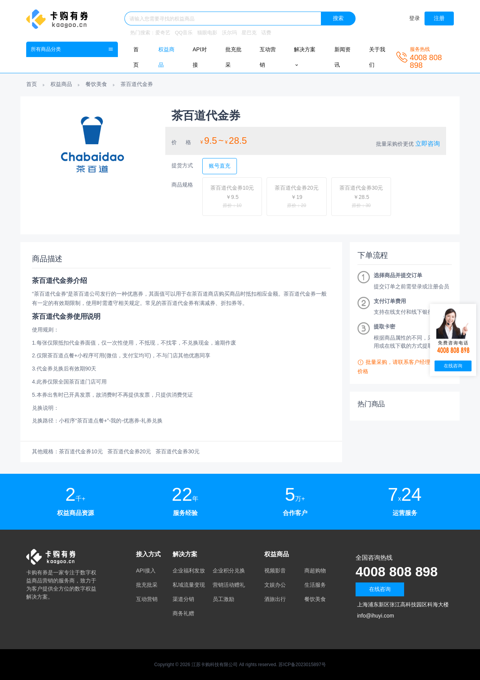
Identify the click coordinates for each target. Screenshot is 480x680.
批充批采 (147, 585)
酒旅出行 (275, 599)
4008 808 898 (398, 571)
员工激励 (223, 599)
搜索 (338, 18)
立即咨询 (427, 143)
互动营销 (147, 599)
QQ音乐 (184, 32)
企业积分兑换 (229, 570)
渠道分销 (183, 599)
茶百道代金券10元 (81, 451)
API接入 (146, 570)
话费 (266, 32)
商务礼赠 (183, 613)
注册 (439, 18)
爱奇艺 (162, 32)
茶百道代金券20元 (129, 451)
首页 (31, 84)
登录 (414, 18)
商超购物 (315, 570)
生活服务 (315, 585)
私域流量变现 (189, 585)
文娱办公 (275, 585)
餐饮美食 (96, 84)
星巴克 (249, 32)
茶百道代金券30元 (178, 451)
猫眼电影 (207, 32)
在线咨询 (380, 589)
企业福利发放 (189, 570)
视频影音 (275, 570)
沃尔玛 (229, 32)
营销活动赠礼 (229, 585)
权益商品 (61, 84)
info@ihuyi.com (375, 616)
